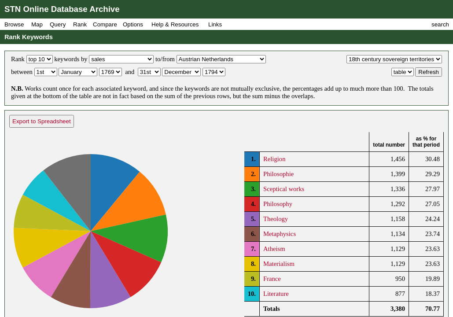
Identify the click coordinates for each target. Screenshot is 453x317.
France (272, 278)
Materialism (279, 263)
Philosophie (278, 173)
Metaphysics (279, 233)
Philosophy (277, 203)
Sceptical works (283, 188)
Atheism (274, 248)
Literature (276, 293)
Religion (274, 158)
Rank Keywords (28, 37)
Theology (275, 218)
